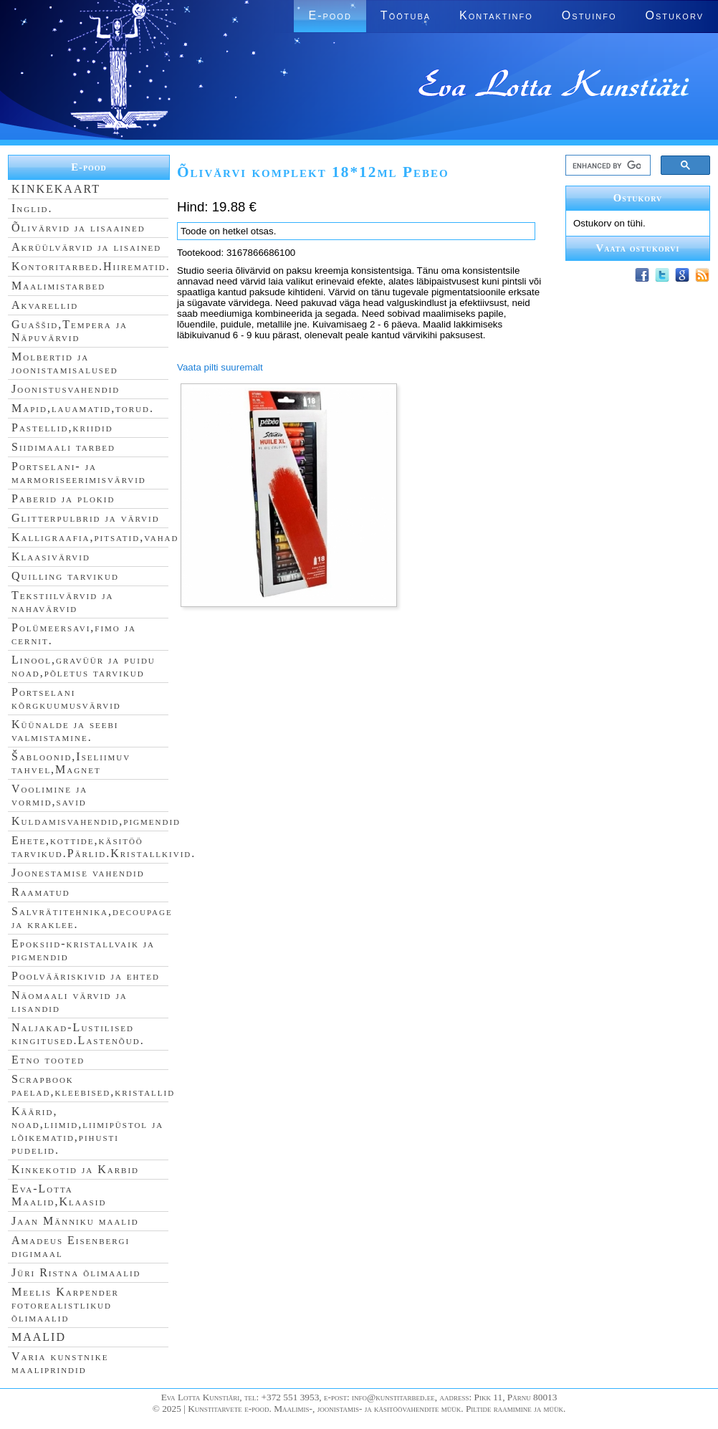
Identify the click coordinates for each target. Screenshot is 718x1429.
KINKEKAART (55, 189)
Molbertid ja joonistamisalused (64, 363)
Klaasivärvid (50, 556)
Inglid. (32, 208)
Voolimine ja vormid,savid (49, 795)
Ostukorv (675, 15)
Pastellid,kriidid (62, 427)
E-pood (329, 15)
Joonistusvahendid (65, 389)
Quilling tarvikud (65, 576)
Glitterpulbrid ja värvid (85, 518)
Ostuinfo (589, 15)
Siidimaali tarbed (63, 447)
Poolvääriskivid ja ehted (85, 976)
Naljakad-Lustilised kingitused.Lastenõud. (78, 1033)
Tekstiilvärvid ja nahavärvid (62, 601)
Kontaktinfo (496, 15)
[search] (607, 165)
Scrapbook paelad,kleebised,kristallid (93, 1085)
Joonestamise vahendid (78, 872)
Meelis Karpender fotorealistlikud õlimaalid (65, 1305)
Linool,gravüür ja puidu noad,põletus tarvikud (83, 666)
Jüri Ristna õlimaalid (76, 1272)
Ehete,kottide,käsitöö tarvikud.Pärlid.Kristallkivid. (103, 846)
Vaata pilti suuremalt (220, 367)
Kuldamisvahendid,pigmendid (96, 821)
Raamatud (40, 892)
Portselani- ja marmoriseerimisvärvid (78, 472)
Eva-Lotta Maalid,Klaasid (58, 1195)
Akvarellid (44, 305)
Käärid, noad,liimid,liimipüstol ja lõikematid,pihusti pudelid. (87, 1130)
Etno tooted (48, 1059)
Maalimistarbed (58, 285)
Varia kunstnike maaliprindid (59, 1362)
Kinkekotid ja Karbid (75, 1169)
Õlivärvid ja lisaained (78, 227)
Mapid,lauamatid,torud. (82, 408)
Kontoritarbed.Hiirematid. (91, 266)
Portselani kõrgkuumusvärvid (66, 698)
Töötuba (405, 15)
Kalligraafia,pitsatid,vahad (94, 537)
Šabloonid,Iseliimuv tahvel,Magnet (70, 762)
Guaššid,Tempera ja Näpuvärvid (69, 330)
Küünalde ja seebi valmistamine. (65, 730)
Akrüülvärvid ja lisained (86, 247)
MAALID (38, 1337)
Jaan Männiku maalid (75, 1221)
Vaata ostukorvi (638, 248)
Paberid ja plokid (63, 498)
